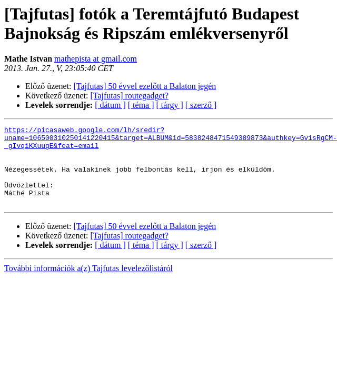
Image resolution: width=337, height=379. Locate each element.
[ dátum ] (110, 105)
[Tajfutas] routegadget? (130, 95)
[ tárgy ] (169, 105)
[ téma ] (141, 105)
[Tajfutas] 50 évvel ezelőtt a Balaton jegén (145, 86)
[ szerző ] (201, 105)
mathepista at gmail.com (95, 58)
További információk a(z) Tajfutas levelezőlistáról (88, 284)
